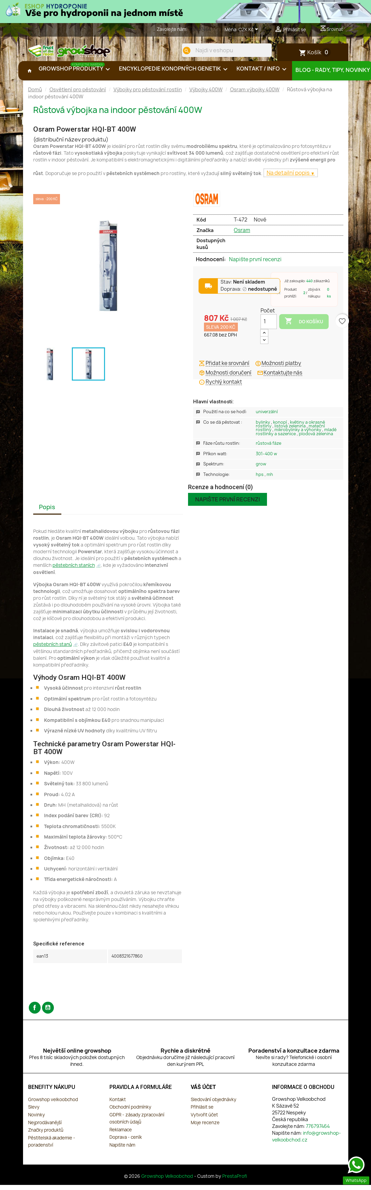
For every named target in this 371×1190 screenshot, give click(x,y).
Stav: (243, 287)
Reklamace (120, 1135)
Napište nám (122, 1150)
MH (270, 480)
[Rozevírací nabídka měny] (250, 30)
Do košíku (304, 326)
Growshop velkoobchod (53, 1105)
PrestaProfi (234, 1181)
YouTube (48, 1013)
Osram (242, 235)
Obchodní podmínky (130, 1112)
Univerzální (267, 417)
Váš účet (203, 1092)
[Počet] (269, 327)
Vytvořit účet (204, 1120)
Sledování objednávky (213, 1105)
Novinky (36, 1120)
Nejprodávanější (45, 1128)
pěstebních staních (74, 571)
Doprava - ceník (125, 1142)
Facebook (35, 1013)
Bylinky (263, 427)
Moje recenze (205, 1128)
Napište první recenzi (255, 265)
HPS (260, 480)
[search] (181, 50)
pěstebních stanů (52, 650)
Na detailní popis (289, 178)
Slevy (33, 1112)
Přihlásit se (202, 1112)
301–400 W (266, 459)
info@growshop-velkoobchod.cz (306, 1141)
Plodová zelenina (316, 439)
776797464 (199, 29)
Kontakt (117, 1105)
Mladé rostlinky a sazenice (296, 437)
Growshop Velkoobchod (167, 1181)
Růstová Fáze (268, 449)
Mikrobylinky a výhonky (298, 435)
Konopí (280, 427)
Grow (261, 469)
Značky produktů (45, 1135)
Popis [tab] (47, 512)
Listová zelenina (290, 431)
